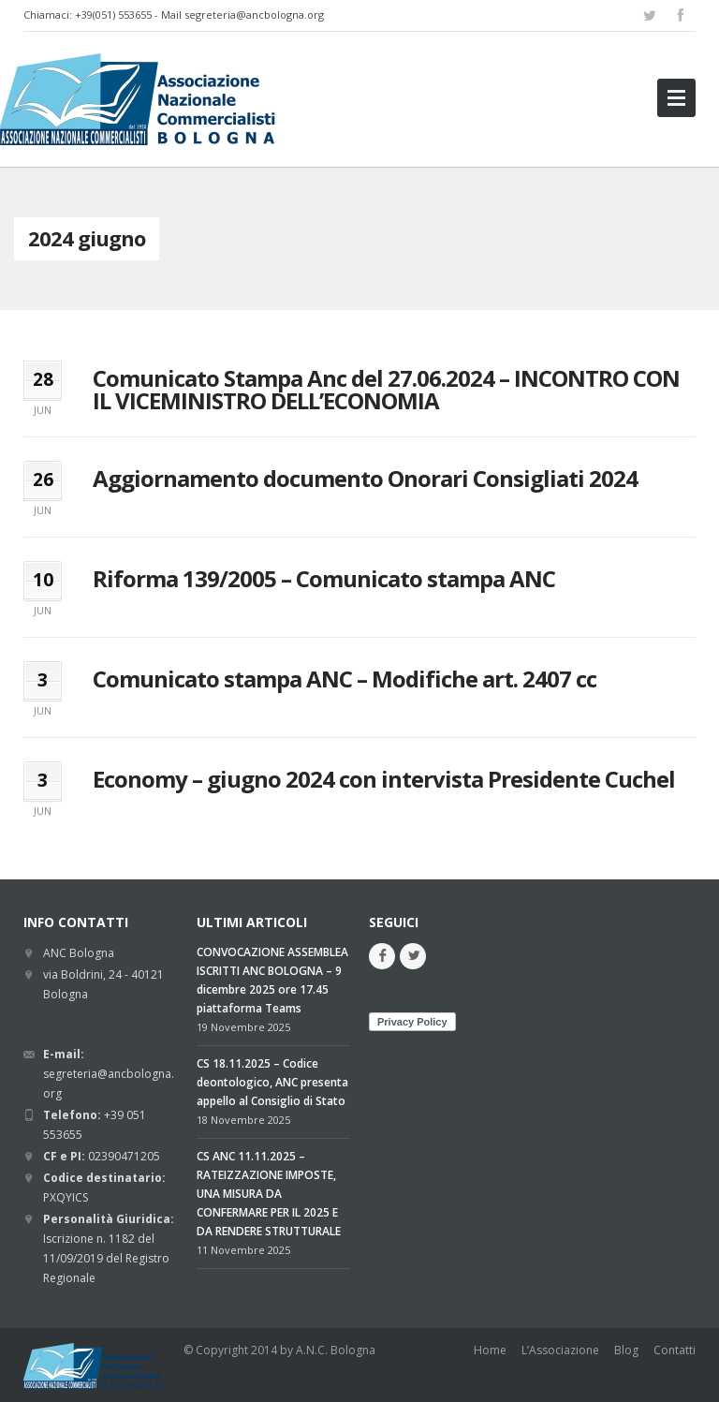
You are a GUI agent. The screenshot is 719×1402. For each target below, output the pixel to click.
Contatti (674, 1350)
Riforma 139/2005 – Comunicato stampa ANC (324, 578)
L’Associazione (560, 1350)
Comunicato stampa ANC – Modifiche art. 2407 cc (344, 678)
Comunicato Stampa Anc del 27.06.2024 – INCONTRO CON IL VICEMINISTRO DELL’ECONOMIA (386, 389)
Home (490, 1350)
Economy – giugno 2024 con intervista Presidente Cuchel (384, 778)
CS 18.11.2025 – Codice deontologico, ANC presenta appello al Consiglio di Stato (272, 1082)
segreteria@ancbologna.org (254, 14)
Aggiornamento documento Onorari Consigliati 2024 (365, 478)
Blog (626, 1350)
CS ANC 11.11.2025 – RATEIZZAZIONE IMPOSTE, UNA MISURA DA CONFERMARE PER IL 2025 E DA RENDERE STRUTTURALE (269, 1193)
